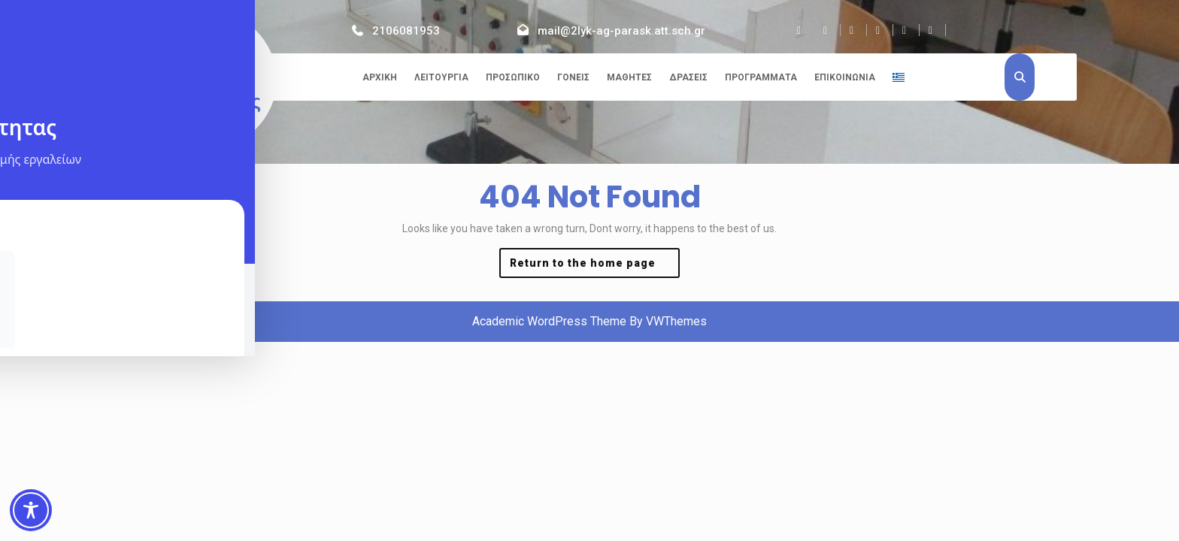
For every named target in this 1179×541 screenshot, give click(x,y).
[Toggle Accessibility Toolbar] (30, 510)
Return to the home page (595, 266)
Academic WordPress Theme (549, 321)
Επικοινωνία (844, 77)
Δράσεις (688, 77)
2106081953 (406, 31)
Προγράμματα (761, 77)
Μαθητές (629, 77)
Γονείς (573, 77)
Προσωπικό (513, 77)
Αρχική (379, 77)
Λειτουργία (441, 77)
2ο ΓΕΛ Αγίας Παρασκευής (201, 79)
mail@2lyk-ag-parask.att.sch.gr (621, 31)
